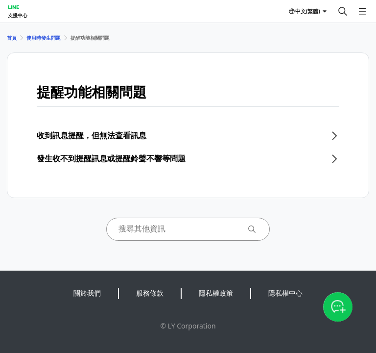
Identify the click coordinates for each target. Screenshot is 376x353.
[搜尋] (342, 11)
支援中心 (17, 15)
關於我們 (87, 293)
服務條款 (150, 293)
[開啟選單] (362, 11)
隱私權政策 (216, 293)
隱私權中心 (285, 293)
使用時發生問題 (43, 37)
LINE (13, 6)
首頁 (12, 37)
